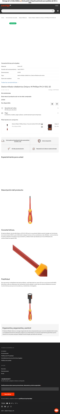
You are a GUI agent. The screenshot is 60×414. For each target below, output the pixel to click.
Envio (2, 373)
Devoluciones (5, 371)
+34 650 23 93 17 (5, 379)
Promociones (4, 353)
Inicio (2, 17)
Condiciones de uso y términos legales (11, 358)
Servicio (3, 369)
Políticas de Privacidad (7, 355)
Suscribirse (8, 394)
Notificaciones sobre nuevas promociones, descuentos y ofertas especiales (21, 385)
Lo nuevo (3, 351)
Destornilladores (23, 17)
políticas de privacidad (25, 398)
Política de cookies (6, 360)
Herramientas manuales (11, 17)
